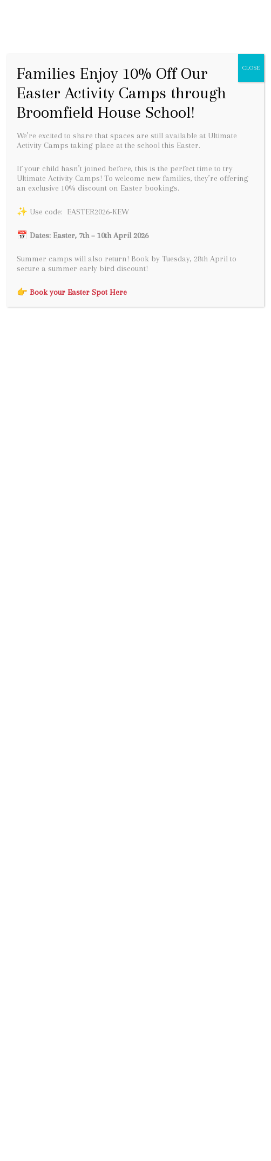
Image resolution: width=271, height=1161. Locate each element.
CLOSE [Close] (251, 67)
